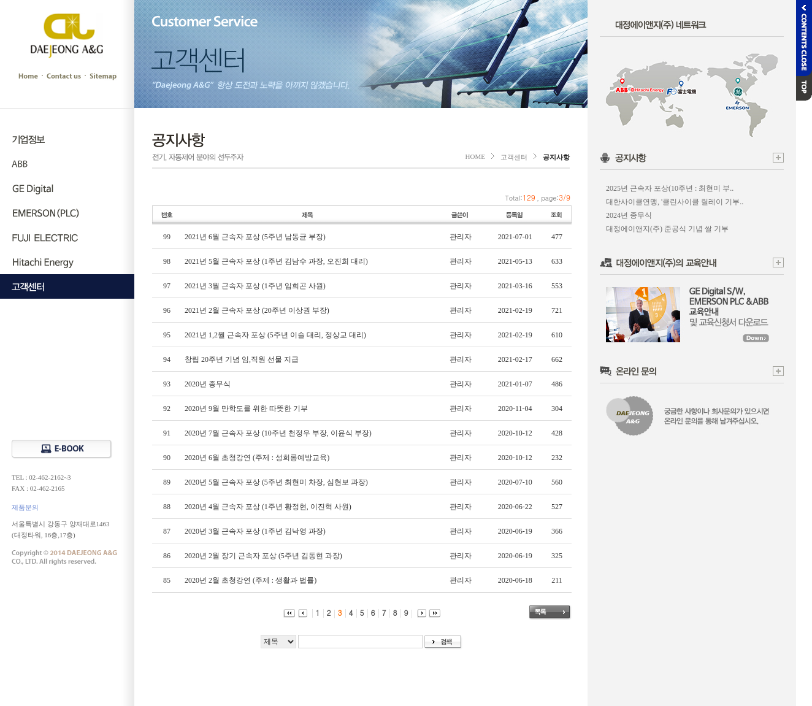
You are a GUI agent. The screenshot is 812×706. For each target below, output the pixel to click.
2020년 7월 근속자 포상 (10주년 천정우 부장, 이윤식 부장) (278, 433)
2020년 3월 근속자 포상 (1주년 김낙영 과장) (255, 531)
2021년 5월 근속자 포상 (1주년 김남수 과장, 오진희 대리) (276, 261)
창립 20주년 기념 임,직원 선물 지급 (242, 359)
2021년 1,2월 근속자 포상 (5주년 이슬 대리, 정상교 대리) (275, 335)
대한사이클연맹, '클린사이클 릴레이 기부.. (674, 202)
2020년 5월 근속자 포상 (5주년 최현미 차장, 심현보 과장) (276, 482)
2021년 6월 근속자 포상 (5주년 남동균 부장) (255, 236)
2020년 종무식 (208, 384)
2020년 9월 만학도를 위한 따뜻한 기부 (246, 408)
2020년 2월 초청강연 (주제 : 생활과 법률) (250, 580)
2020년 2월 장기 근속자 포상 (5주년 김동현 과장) (263, 555)
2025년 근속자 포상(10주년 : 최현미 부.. (669, 188)
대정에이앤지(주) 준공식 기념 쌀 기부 (667, 228)
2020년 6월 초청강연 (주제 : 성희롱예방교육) (257, 457)
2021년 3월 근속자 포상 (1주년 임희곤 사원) (255, 286)
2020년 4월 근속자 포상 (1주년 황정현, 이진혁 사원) (268, 506)
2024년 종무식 (629, 215)
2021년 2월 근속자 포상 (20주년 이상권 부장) (257, 310)
